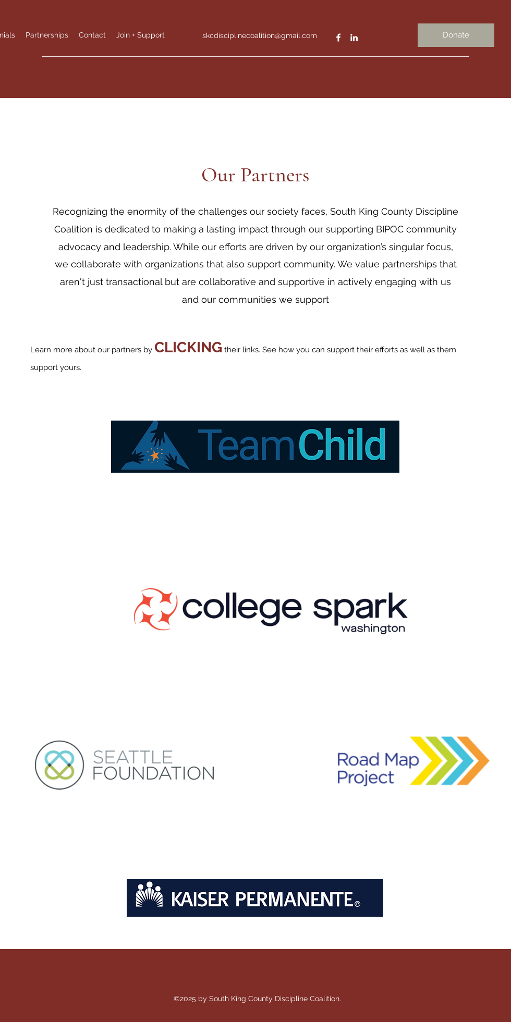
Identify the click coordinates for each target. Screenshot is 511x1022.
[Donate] (456, 35)
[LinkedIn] (354, 37)
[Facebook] (338, 37)
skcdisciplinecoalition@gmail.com (259, 35)
